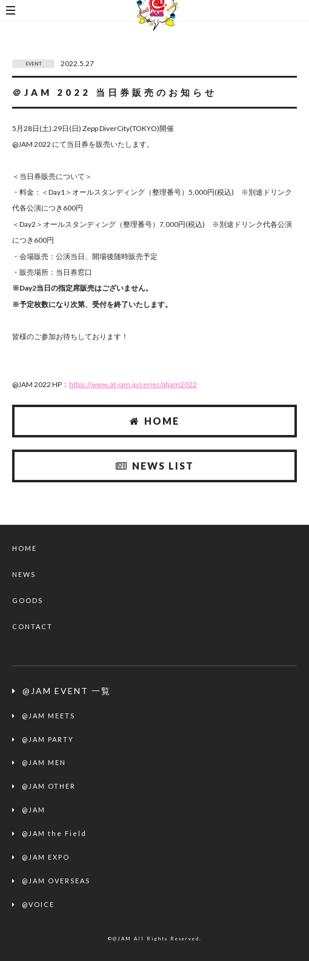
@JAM (33, 810)
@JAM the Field (54, 833)
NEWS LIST (155, 465)
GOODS (27, 600)
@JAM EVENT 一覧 (66, 691)
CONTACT (32, 626)
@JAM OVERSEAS (56, 881)
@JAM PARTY (48, 739)
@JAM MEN (44, 762)
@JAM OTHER (49, 786)
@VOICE (38, 904)
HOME (154, 421)
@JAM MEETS (48, 716)
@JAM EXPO (46, 857)
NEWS (24, 574)
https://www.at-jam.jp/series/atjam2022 (133, 384)
